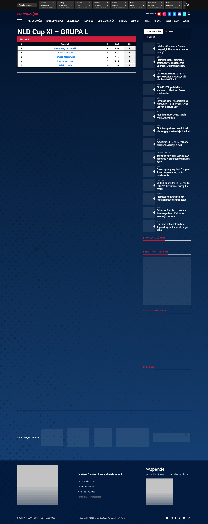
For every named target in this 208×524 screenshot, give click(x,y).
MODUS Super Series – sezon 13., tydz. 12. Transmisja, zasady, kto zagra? (174, 185)
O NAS (157, 20)
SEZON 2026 (73, 20)
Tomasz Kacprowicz (65, 56)
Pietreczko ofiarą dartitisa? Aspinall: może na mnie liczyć (171, 198)
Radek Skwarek (65, 52)
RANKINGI (89, 20)
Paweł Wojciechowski (65, 48)
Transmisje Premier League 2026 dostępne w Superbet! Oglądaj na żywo (173, 158)
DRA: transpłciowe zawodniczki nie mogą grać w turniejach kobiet (173, 130)
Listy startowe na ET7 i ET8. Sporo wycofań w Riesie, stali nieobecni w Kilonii (171, 76)
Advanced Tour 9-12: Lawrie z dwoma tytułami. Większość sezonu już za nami (171, 213)
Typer (147, 20)
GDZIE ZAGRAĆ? (106, 20)
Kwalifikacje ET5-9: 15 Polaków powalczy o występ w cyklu (172, 143)
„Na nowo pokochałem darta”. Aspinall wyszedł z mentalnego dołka (172, 227)
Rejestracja (172, 20)
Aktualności (35, 20)
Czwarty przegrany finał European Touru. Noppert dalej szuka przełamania (173, 172)
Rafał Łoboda (65, 65)
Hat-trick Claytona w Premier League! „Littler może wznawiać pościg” (172, 49)
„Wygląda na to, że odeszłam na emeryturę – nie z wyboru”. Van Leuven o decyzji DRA (172, 103)
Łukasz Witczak (65, 61)
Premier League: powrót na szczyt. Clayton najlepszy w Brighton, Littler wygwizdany (171, 62)
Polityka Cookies (47, 517)
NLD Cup (134, 20)
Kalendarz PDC (54, 20)
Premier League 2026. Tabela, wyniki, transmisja (171, 116)
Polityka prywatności (27, 517)
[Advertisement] (167, 391)
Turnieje (122, 20)
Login (186, 20)
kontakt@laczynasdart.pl (89, 496)
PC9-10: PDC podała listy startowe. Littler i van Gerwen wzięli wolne (171, 90)
